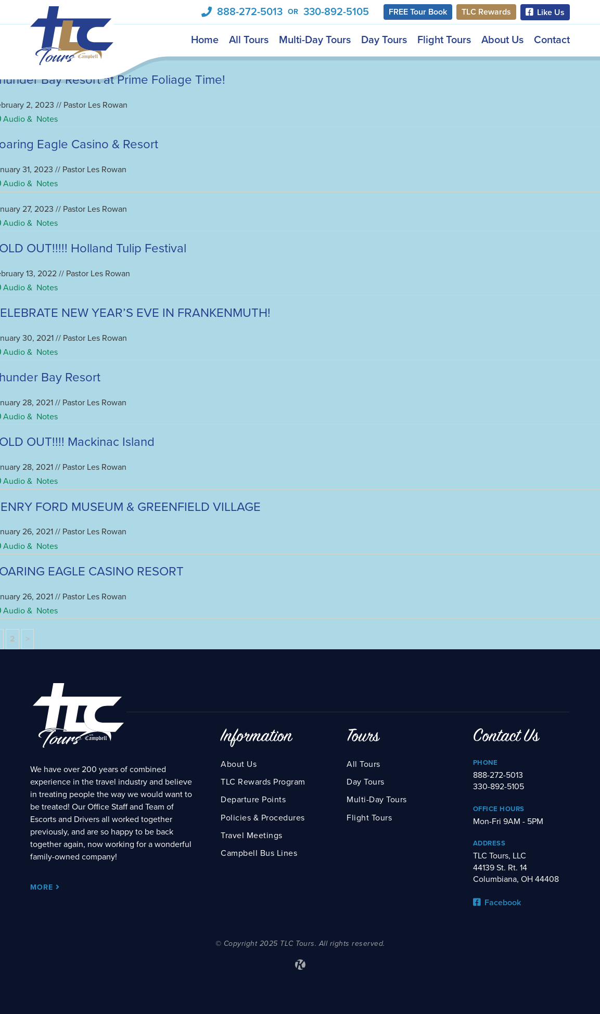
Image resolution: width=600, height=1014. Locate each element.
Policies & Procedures (263, 818)
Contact (552, 40)
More (45, 887)
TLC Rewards (486, 12)
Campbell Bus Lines (259, 853)
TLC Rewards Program (263, 782)
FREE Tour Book (418, 12)
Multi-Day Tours (315, 40)
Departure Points (253, 799)
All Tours (249, 40)
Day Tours (384, 40)
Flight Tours (444, 40)
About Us (502, 40)
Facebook (497, 902)
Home (205, 40)
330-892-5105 (336, 12)
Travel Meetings (252, 835)
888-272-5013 (250, 12)
